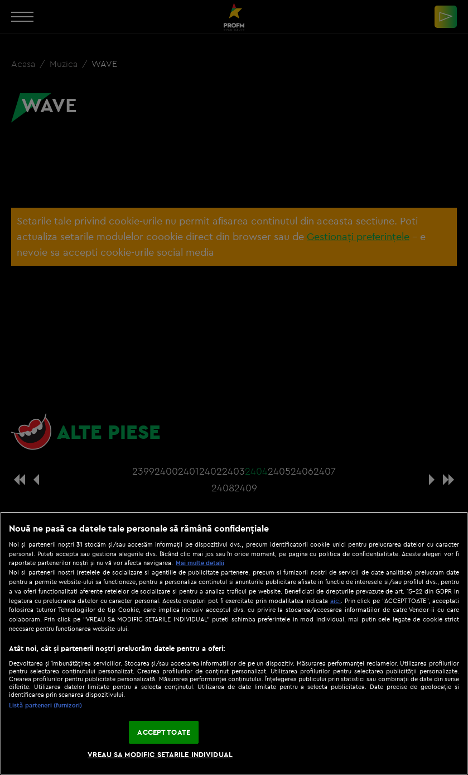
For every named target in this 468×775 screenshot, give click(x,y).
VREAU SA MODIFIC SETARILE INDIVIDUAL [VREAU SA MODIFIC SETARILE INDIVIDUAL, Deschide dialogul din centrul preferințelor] (160, 754)
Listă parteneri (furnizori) (45, 705)
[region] (234, 643)
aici (335, 600)
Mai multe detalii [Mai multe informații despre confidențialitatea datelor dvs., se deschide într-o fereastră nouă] (200, 563)
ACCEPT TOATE (163, 732)
